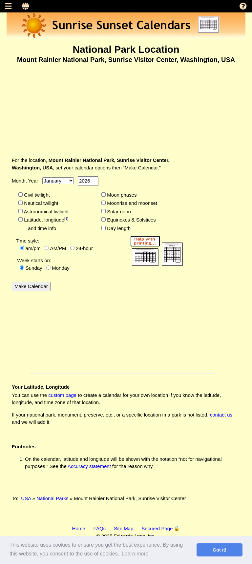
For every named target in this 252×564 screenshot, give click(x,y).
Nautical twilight (40, 203)
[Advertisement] (126, 106)
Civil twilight (36, 195)
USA (26, 498)
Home (78, 528)
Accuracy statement (89, 466)
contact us (221, 415)
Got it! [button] (219, 550)
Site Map (123, 528)
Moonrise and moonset (131, 203)
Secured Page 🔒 (160, 528)
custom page (62, 395)
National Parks (52, 498)
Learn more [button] (135, 553)
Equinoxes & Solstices (131, 220)
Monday (60, 268)
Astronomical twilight (46, 211)
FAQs (100, 528)
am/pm (33, 248)
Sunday (34, 268)
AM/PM (58, 248)
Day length (118, 228)
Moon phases (121, 195)
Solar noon (118, 211)
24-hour (84, 248)
